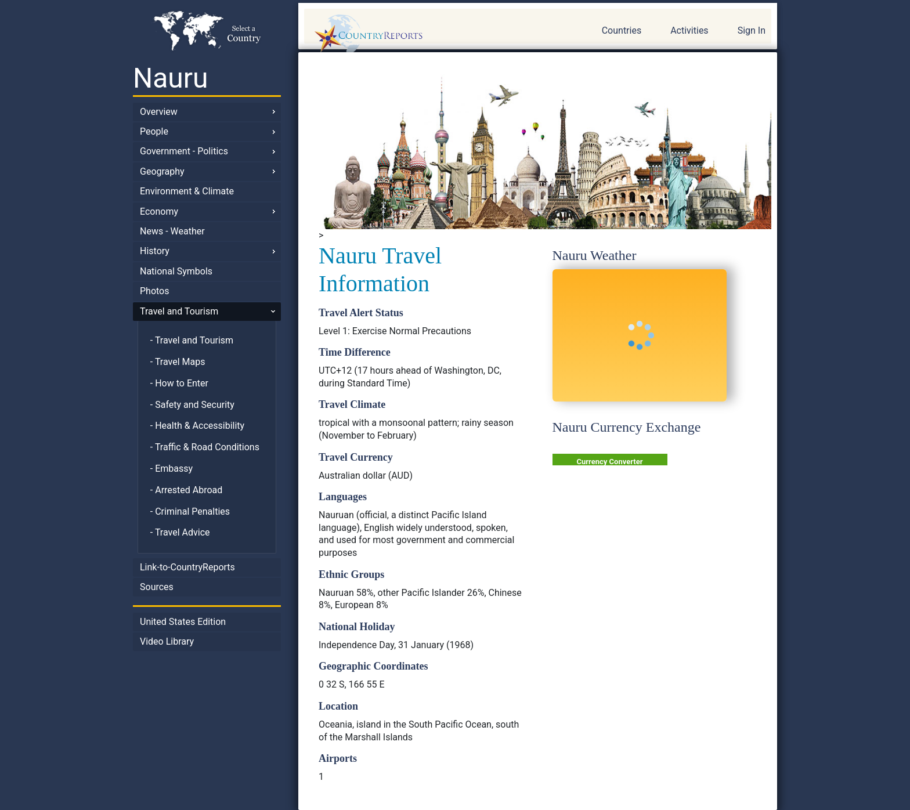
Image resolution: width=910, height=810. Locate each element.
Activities (689, 30)
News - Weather (172, 231)
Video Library (167, 641)
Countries (621, 30)
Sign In (751, 30)
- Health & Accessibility (197, 425)
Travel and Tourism (179, 311)
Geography (162, 171)
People (154, 131)
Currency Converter (610, 461)
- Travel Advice (180, 532)
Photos (154, 290)
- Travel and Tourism (191, 340)
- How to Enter (179, 383)
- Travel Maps (177, 361)
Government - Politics (184, 151)
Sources (157, 586)
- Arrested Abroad (186, 490)
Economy (159, 211)
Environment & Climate (187, 191)
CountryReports (431, 35)
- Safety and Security (192, 404)
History (154, 250)
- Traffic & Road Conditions (204, 447)
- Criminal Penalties (190, 511)
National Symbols (176, 271)
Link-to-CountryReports (187, 567)
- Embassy (171, 468)
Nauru (170, 78)
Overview (159, 111)
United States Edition (183, 621)
